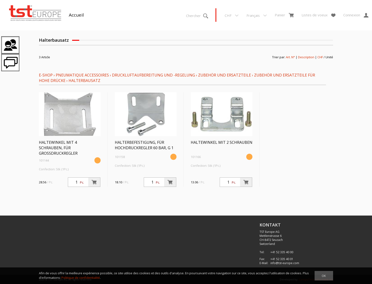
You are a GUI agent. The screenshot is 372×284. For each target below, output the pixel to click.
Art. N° (290, 57)
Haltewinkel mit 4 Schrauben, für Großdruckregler (58, 148)
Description (306, 57)
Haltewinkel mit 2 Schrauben (221, 142)
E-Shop (46, 75)
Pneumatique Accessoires (82, 75)
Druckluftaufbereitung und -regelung (153, 75)
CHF (320, 57)
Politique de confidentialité (80, 277)
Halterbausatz (84, 80)
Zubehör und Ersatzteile (224, 75)
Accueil (76, 15)
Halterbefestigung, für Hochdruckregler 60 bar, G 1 (144, 145)
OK (324, 276)
